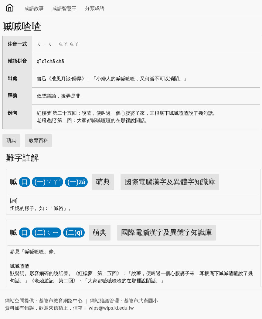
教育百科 (38, 140)
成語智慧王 (64, 8)
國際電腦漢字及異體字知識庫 (169, 182)
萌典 (11, 140)
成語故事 (34, 8)
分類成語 (94, 8)
